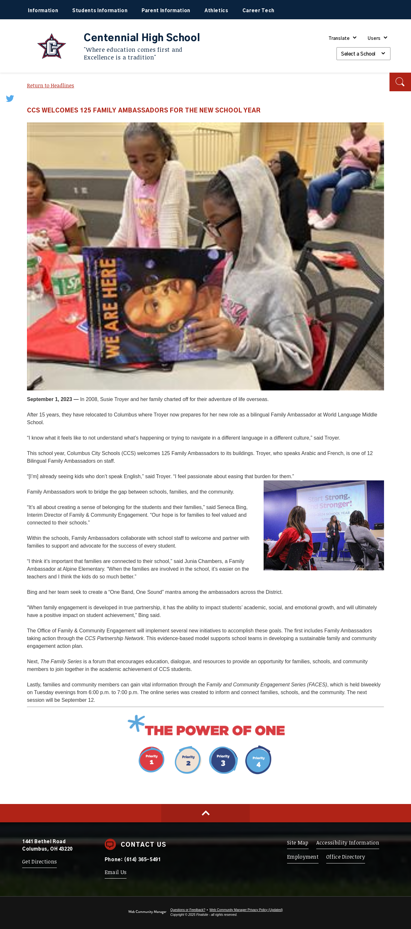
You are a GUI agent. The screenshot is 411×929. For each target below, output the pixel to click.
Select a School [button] (358, 54)
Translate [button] (339, 38)
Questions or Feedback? (187, 910)
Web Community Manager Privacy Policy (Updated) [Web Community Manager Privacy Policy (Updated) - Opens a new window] (246, 910)
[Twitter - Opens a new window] (10, 98)
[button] (400, 82)
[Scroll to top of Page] (205, 813)
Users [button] (374, 38)
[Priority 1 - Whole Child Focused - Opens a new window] (205, 776)
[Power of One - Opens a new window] (205, 735)
